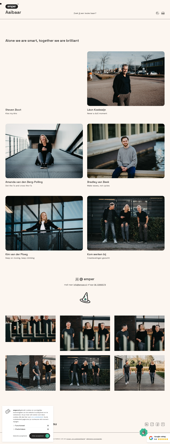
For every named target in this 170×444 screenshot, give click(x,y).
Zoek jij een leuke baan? (85, 13)
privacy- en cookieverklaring (75, 439)
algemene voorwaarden (94, 439)
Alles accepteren (38, 436)
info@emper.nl (80, 285)
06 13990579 (100, 285)
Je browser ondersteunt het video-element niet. (44, 78)
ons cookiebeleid (37, 417)
